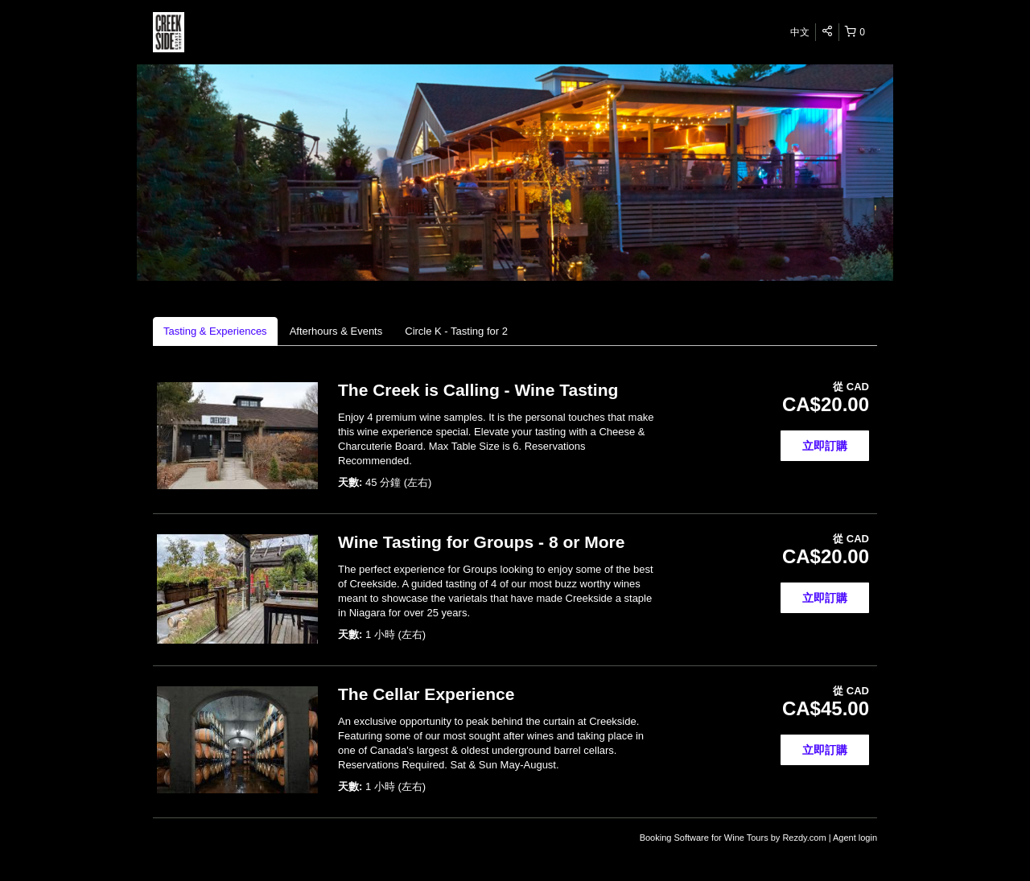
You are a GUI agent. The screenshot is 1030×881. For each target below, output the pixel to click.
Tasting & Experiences (215, 331)
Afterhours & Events (336, 331)
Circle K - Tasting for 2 (456, 331)
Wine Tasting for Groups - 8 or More (481, 542)
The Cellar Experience (426, 694)
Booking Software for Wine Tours (705, 837)
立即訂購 (824, 445)
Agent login (855, 837)
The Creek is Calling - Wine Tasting (478, 390)
